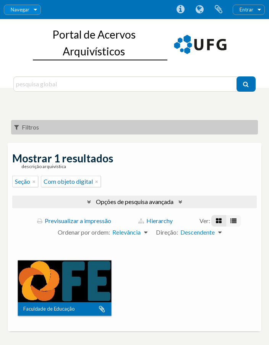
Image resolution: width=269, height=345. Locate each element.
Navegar (20, 9)
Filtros (26, 127)
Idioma (199, 9)
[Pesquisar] (246, 84)
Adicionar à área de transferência (102, 309)
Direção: (167, 232)
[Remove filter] (34, 181)
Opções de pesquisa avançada (135, 201)
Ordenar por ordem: (84, 232)
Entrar (246, 9)
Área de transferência (218, 9)
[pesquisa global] (125, 84)
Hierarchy (155, 220)
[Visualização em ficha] (218, 221)
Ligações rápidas (180, 9)
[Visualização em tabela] (233, 221)
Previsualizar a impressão (74, 220)
